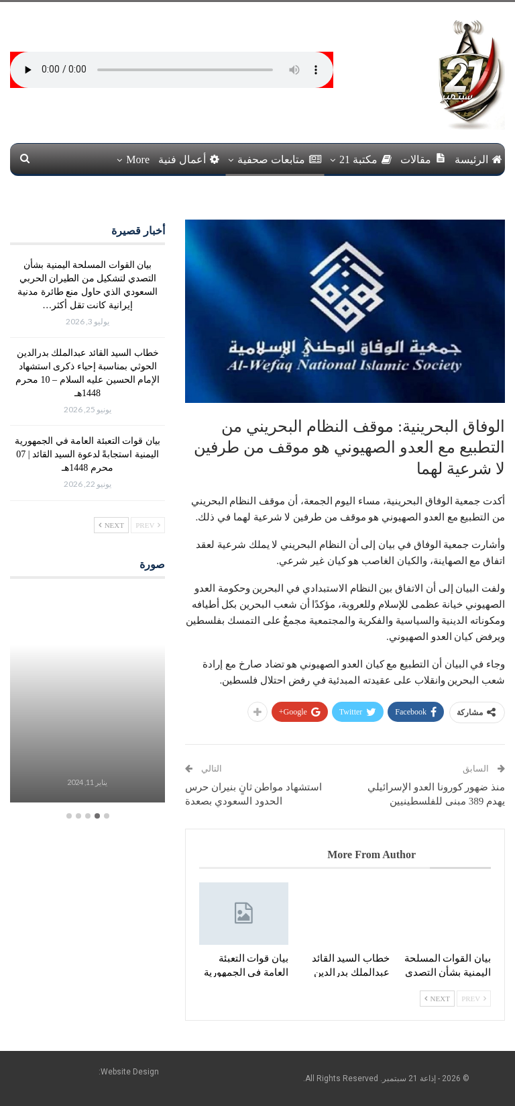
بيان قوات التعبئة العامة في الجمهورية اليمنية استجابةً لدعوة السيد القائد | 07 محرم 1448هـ (87, 454)
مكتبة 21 (365, 159)
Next (437, 999)
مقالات (423, 158)
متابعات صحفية (279, 159)
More (138, 159)
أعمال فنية (188, 159)
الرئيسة (478, 159)
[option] (87, 699)
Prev (473, 999)
